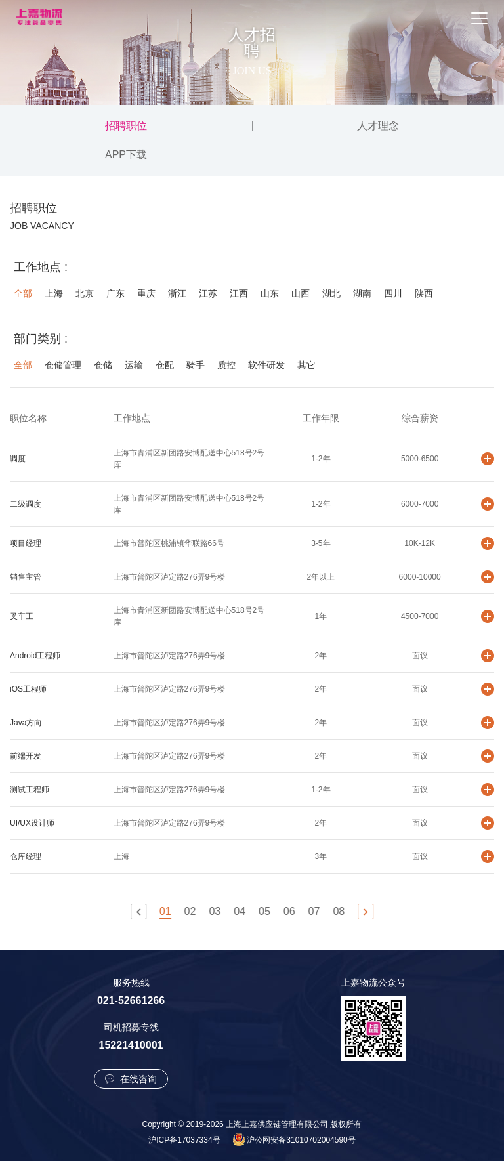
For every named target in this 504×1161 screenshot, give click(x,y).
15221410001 (131, 1045)
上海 (54, 293)
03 (216, 911)
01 (167, 911)
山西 (300, 293)
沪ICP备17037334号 (184, 1140)
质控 (226, 365)
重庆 (146, 293)
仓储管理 (63, 365)
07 (315, 911)
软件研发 (266, 365)
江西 (239, 293)
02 (191, 911)
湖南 (362, 293)
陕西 (424, 293)
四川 (393, 293)
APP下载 (126, 154)
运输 (134, 365)
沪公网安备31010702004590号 (301, 1140)
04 (241, 911)
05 (266, 911)
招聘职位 (126, 125)
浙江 (177, 293)
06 (291, 911)
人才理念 (378, 125)
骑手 (195, 365)
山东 (270, 293)
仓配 (165, 365)
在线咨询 (131, 1079)
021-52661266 (131, 1000)
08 (340, 911)
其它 (306, 365)
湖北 (331, 293)
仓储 (103, 365)
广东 (115, 293)
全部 (23, 293)
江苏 (208, 293)
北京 (84, 293)
